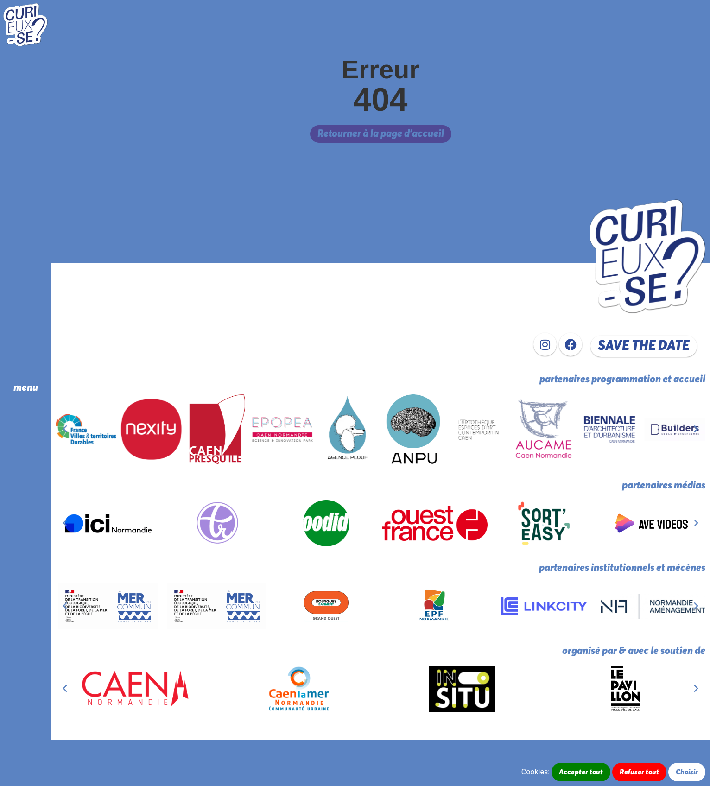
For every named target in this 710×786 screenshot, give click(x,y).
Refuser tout (639, 772)
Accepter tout (581, 772)
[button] (643, 346)
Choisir (687, 772)
